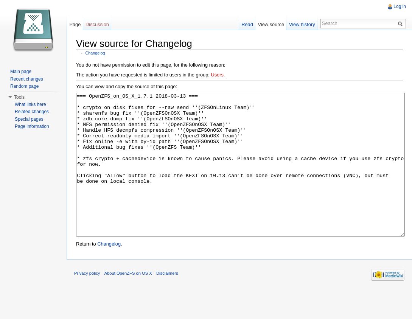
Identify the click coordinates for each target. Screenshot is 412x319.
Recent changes (26, 79)
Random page (24, 86)
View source (271, 24)
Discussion (97, 24)
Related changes (32, 111)
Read (247, 24)
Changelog (95, 53)
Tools (19, 97)
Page (75, 24)
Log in (399, 6)
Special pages (29, 119)
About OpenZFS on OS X (128, 301)
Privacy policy (87, 301)
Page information (32, 126)
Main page (20, 71)
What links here (30, 104)
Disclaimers (167, 301)
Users (217, 75)
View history (302, 24)
